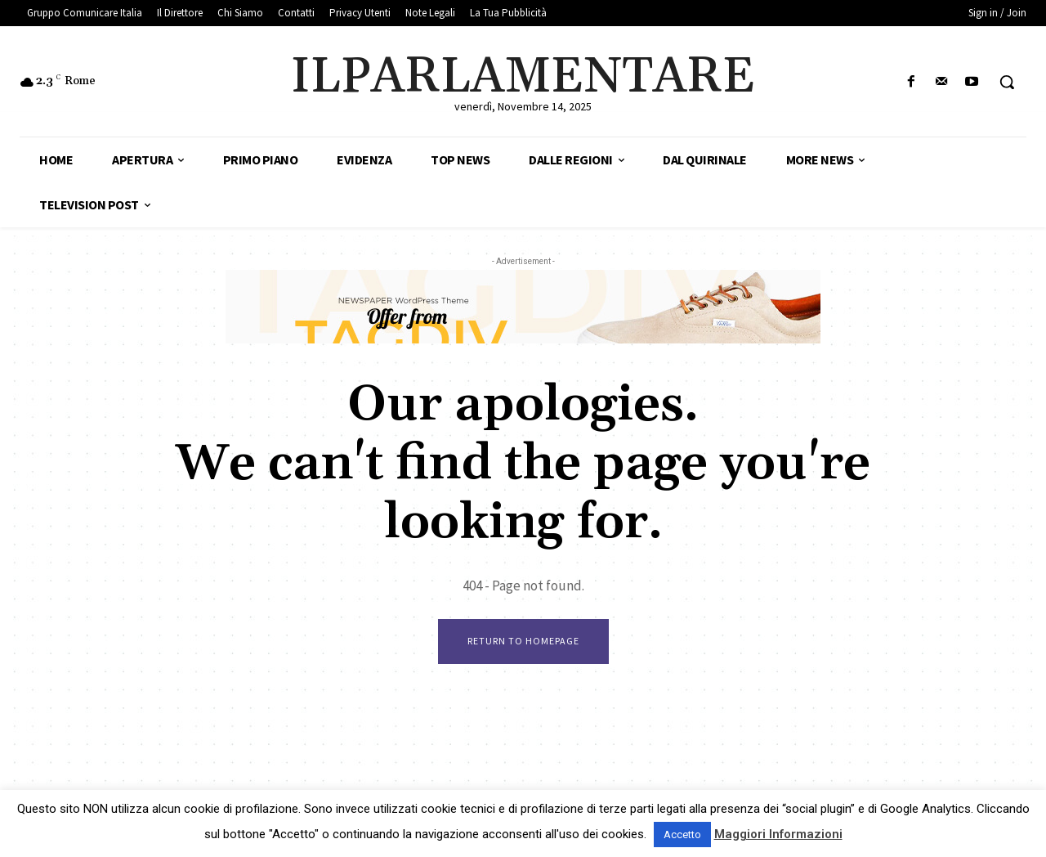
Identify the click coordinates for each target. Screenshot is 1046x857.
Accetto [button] (682, 834)
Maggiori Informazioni (778, 834)
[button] (1006, 81)
